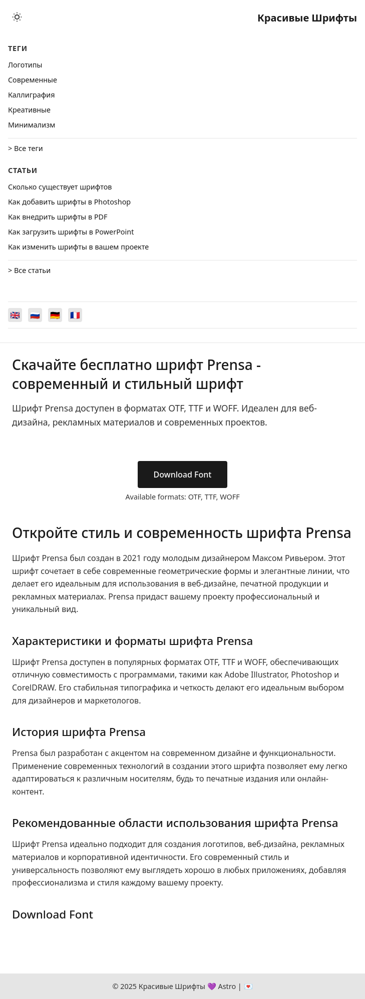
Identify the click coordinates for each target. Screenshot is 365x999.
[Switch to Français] (75, 315)
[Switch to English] (15, 315)
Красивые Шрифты (307, 17)
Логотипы (25, 65)
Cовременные (32, 79)
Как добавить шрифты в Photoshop (69, 201)
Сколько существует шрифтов (60, 187)
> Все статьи (29, 270)
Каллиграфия (31, 95)
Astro (227, 986)
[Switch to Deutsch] (55, 315)
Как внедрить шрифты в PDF (58, 217)
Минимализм (31, 125)
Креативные (29, 109)
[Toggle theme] (17, 18)
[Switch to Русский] (35, 315)
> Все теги (25, 148)
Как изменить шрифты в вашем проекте (78, 247)
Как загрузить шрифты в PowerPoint (71, 231)
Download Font (183, 474)
